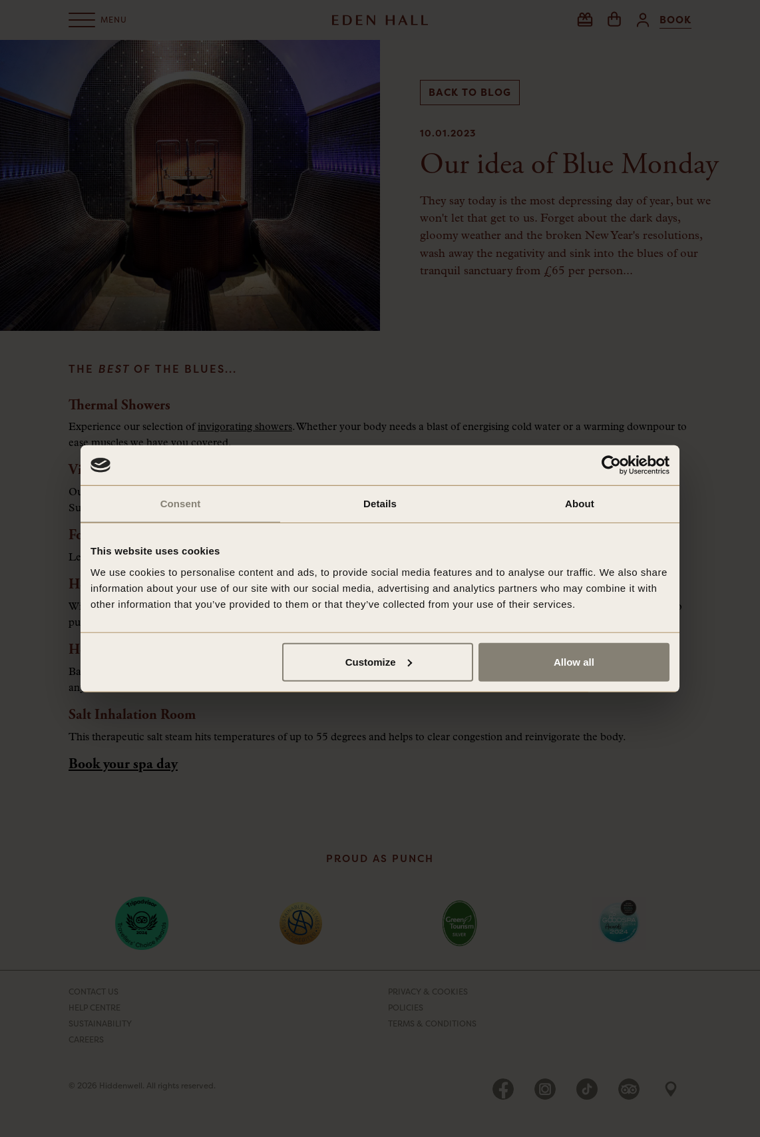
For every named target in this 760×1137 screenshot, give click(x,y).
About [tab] (579, 503)
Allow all (574, 661)
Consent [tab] (180, 503)
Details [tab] (380, 503)
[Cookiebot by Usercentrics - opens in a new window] (611, 465)
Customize (378, 661)
